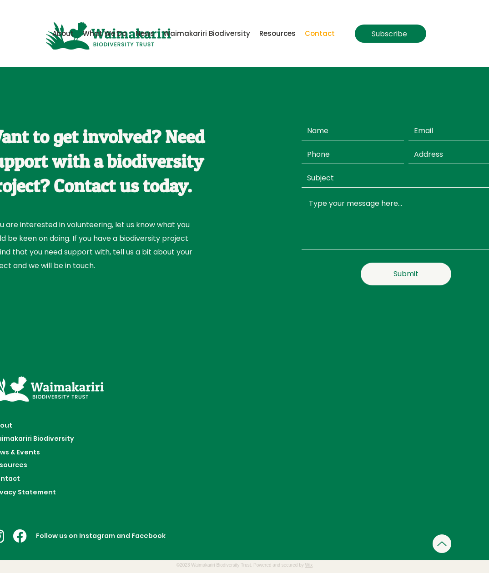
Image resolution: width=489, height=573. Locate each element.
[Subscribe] (390, 34)
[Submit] (406, 274)
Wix (309, 565)
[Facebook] (20, 536)
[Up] (442, 543)
